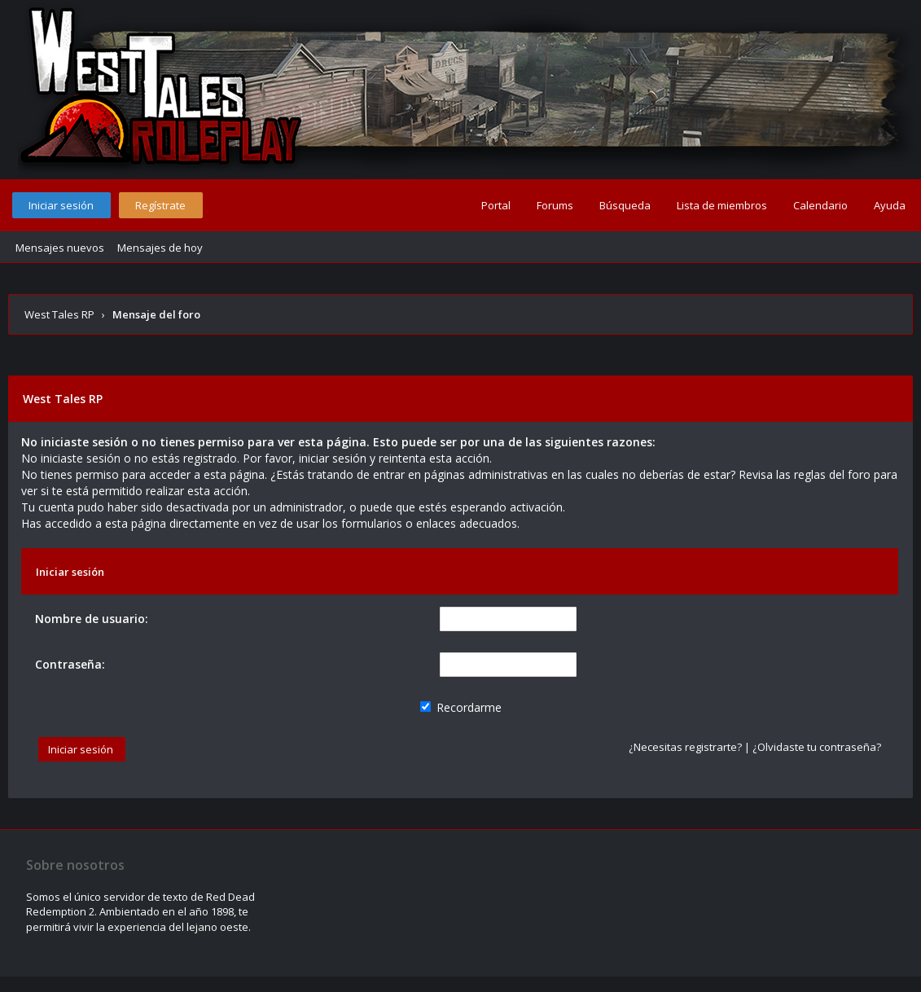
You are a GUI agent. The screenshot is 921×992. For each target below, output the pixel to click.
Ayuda (890, 205)
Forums (555, 205)
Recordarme (461, 707)
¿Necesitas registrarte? (685, 747)
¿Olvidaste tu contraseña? (816, 747)
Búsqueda (625, 205)
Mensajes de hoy (160, 247)
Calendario (820, 205)
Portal (496, 205)
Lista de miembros (722, 205)
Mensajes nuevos (59, 247)
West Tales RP (59, 314)
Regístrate (160, 205)
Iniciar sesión (61, 205)
